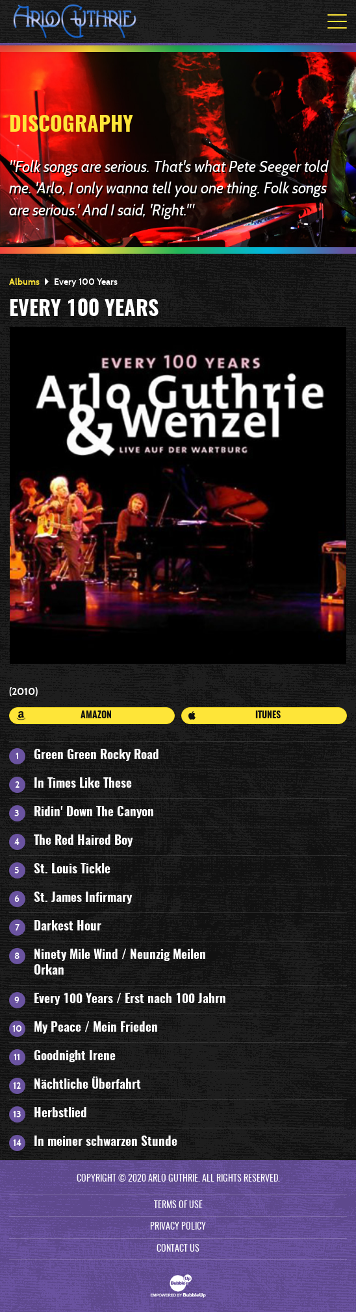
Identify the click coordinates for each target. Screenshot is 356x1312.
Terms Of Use (178, 1205)
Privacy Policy (178, 1227)
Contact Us (178, 1249)
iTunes (234, 715)
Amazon (64, 715)
